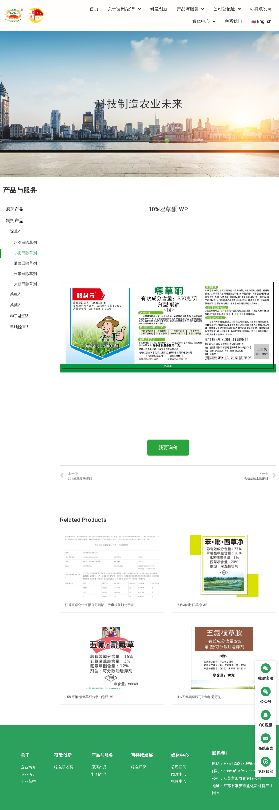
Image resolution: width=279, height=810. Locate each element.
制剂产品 (99, 774)
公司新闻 (178, 767)
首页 (94, 8)
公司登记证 (227, 9)
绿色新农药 (63, 767)
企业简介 (28, 767)
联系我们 (233, 21)
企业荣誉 (28, 781)
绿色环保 (138, 767)
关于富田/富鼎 (124, 9)
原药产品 (14, 723)
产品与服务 (190, 9)
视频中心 (178, 781)
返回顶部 (265, 771)
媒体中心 (203, 22)
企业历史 (28, 774)
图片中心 (178, 774)
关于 (25, 755)
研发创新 (159, 8)
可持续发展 (261, 8)
